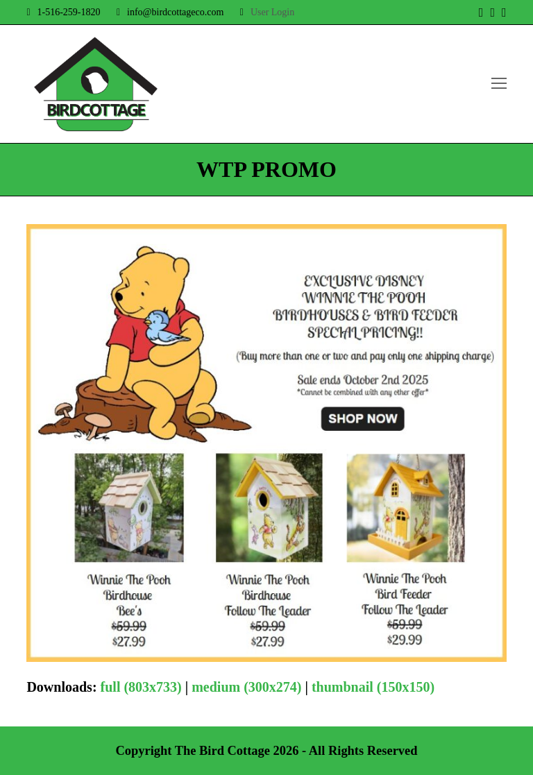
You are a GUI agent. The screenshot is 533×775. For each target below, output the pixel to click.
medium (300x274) (246, 687)
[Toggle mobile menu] (499, 84)
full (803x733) (141, 687)
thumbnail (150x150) (373, 687)
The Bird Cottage (222, 751)
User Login (272, 12)
